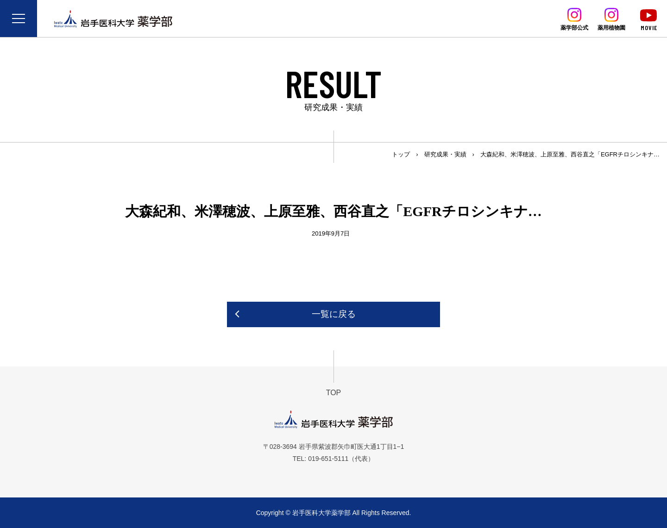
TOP (333, 393)
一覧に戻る (334, 314)
